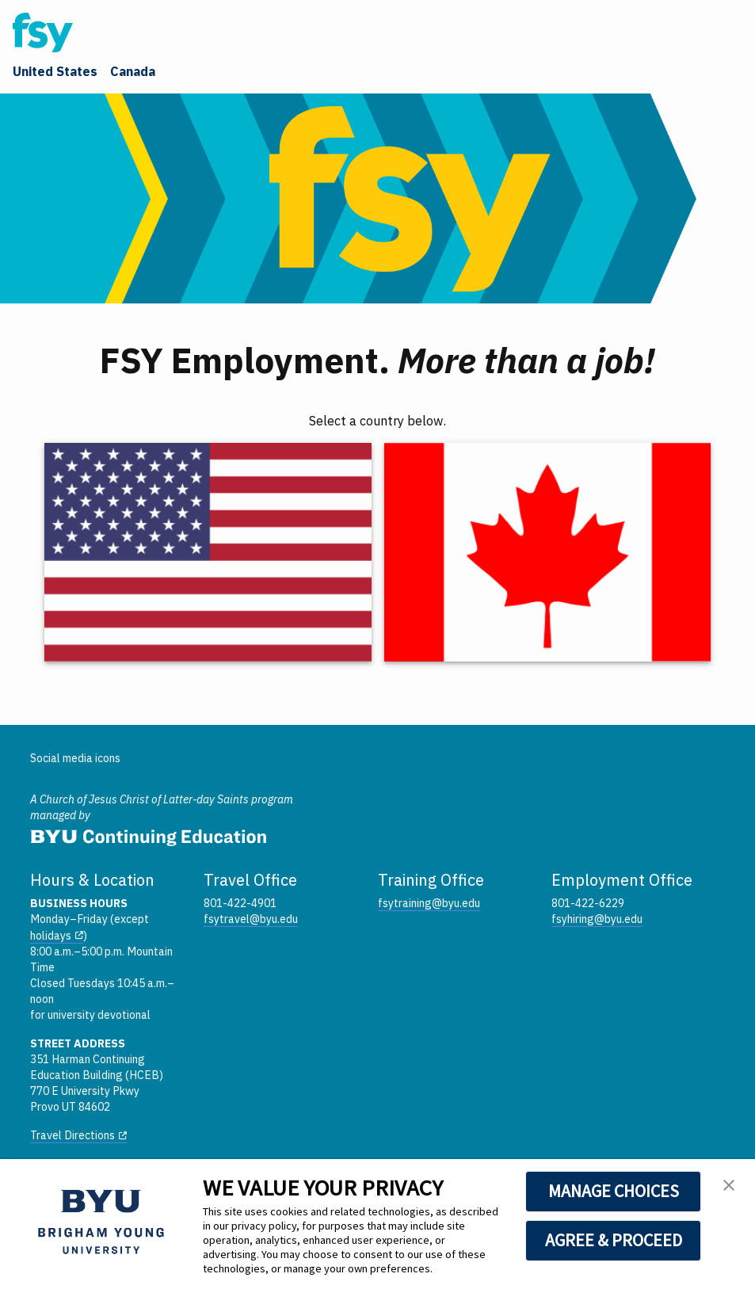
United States (55, 71)
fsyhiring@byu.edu (597, 919)
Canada (132, 71)
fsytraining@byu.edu (429, 903)
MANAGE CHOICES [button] (613, 1191)
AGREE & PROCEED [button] (613, 1240)
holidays (50, 936)
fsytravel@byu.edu (251, 919)
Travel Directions (72, 1135)
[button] (729, 1187)
